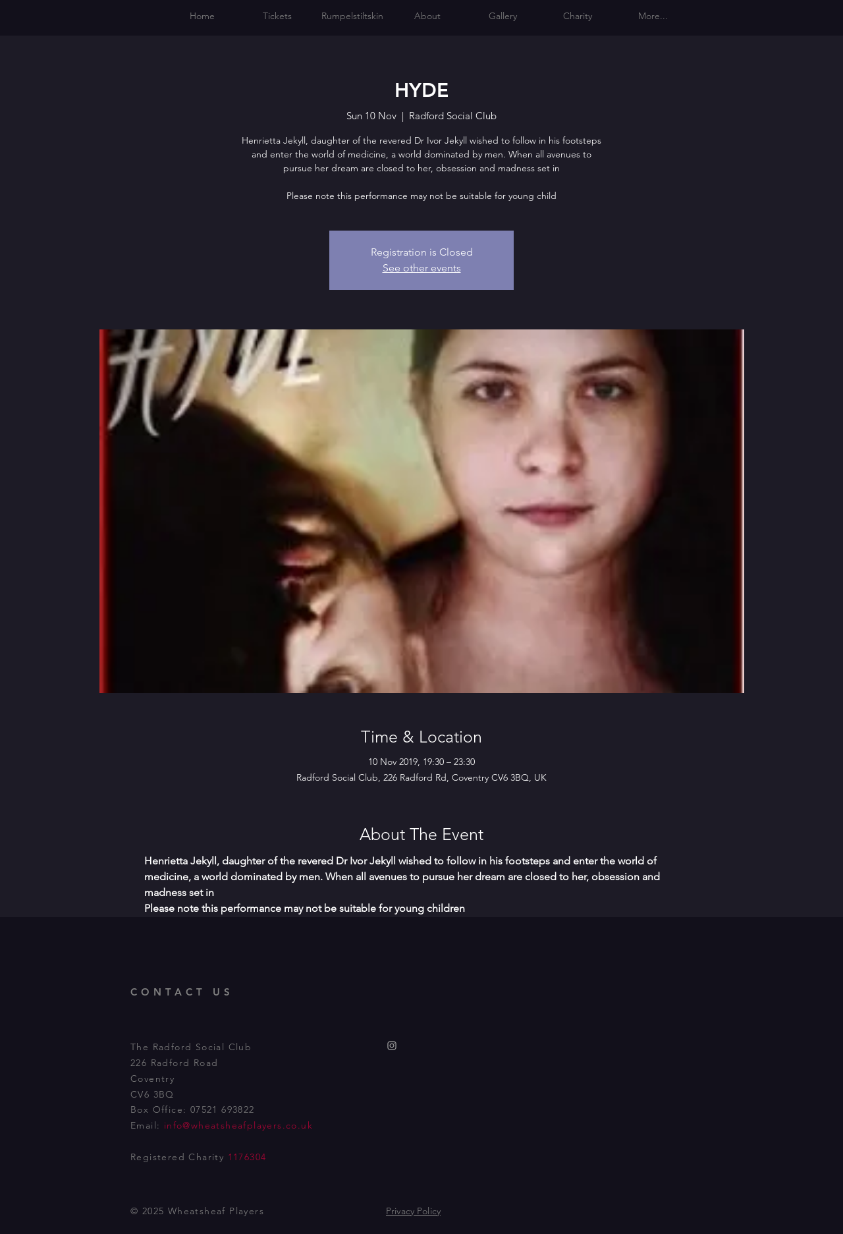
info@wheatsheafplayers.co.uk (238, 1125)
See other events (422, 268)
